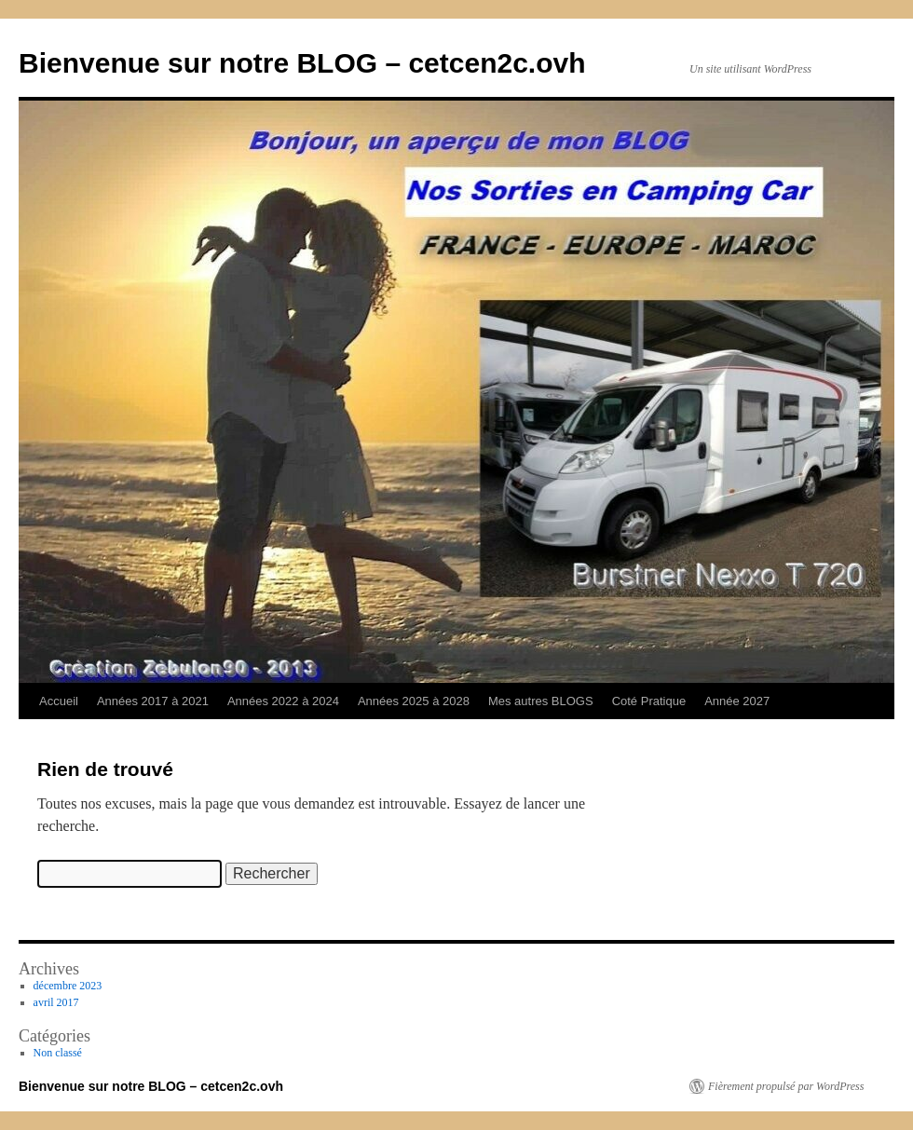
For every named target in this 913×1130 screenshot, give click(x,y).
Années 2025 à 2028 (414, 701)
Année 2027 (737, 701)
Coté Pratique (649, 701)
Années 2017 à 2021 (153, 701)
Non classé (58, 1052)
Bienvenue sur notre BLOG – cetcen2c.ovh (302, 63)
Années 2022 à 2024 (283, 701)
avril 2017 (56, 1002)
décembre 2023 (68, 985)
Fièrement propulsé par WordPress (786, 1086)
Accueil (58, 701)
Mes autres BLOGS (540, 701)
